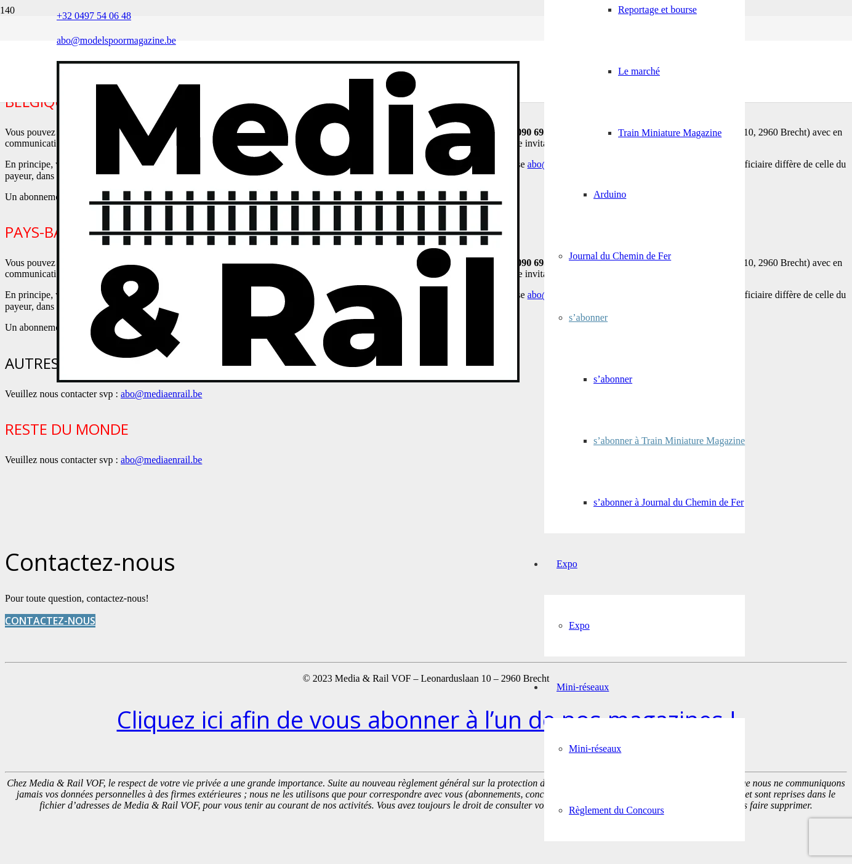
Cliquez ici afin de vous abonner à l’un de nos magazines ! (426, 719)
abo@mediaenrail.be (161, 394)
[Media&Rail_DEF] (288, 379)
